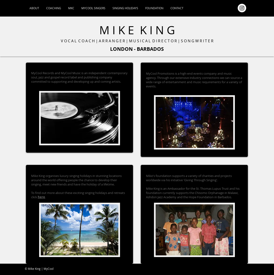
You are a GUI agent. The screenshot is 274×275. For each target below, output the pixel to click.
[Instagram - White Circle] (242, 8)
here (41, 197)
